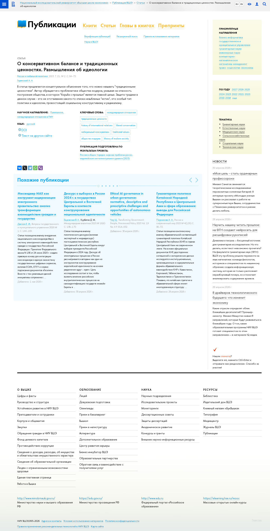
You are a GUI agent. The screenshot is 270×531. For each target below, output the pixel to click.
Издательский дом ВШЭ (217, 402)
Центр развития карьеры (94, 445)
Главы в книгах (137, 25)
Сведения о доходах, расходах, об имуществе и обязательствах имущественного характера (45, 453)
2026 (241, 89)
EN (241, 4)
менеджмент (240, 64)
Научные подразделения (156, 396)
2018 (228, 98)
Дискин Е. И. (24, 224)
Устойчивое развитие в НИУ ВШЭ (37, 408)
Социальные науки (233, 143)
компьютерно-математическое (228, 58)
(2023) (106, 156)
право (222, 67)
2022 (234, 94)
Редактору (257, 520)
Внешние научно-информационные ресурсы (168, 439)
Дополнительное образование (98, 439)
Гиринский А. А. (25, 80)
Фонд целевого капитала (32, 439)
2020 (247, 94)
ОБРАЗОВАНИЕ (90, 389)
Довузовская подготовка (94, 402)
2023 (228, 94)
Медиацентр (211, 421)
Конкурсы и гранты (153, 433)
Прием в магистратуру (93, 427)
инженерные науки (229, 52)
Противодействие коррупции (35, 445)
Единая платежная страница (34, 477)
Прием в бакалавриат (92, 414)
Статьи (108, 25)
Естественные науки (234, 128)
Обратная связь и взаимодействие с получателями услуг (101, 466)
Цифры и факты (26, 396)
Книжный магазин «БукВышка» (221, 408)
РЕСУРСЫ (210, 389)
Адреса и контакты (51, 521)
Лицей (83, 396)
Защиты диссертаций (154, 421)
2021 (241, 94)
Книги (90, 25)
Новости (220, 161)
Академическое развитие (156, 427)
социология (233, 67)
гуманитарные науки (230, 48)
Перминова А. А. (164, 219)
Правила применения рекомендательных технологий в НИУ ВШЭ (53, 526)
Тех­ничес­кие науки (233, 147)
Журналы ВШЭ (212, 427)
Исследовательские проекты (159, 402)
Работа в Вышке (26, 484)
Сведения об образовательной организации (44, 461)
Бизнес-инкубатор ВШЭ (93, 452)
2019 (221, 98)
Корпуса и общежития (30, 421)
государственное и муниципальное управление (234, 43)
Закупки (22, 427)
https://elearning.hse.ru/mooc (221, 498)
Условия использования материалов (83, 521)
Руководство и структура (33, 402)
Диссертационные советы (157, 414)
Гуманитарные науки (234, 124)
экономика (247, 67)
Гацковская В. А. (72, 219)
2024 (222, 94)
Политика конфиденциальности (122, 521)
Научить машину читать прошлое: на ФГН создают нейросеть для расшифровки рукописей (236, 230)
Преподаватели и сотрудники (35, 414)
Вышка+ (83, 421)
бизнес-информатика (231, 37)
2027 (234, 89)
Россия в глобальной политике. (33, 76)
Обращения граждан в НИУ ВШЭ (37, 433)
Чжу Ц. (113, 219)
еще (234, 98)
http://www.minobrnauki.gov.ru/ (36, 498)
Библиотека (210, 396)
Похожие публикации (43, 180)
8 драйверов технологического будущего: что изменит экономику (235, 297)
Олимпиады (86, 408)
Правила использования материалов (161, 36)
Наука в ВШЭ (91, 41)
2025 (247, 89)
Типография (210, 414)
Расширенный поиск (127, 36)
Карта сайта (97, 526)
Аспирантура (87, 433)
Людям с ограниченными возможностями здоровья (42, 469)
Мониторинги (149, 408)
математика (225, 64)
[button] (98, 186)
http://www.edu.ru (152, 498)
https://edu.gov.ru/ (91, 498)
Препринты (171, 25)
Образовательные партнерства (98, 458)
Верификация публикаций (97, 36)
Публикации (52, 24)
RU (237, 4)
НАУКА (146, 389)
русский (31, 123)
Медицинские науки (234, 131)
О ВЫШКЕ (24, 389)
